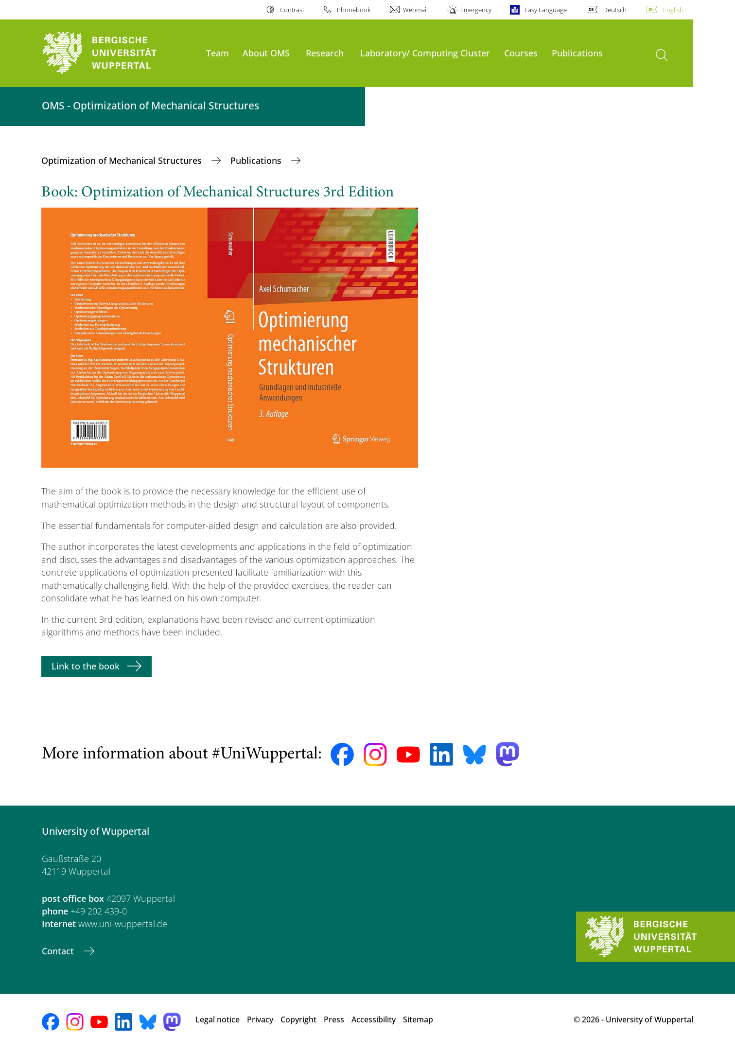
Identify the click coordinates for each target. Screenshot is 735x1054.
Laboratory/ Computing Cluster (425, 53)
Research (325, 53)
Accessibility (373, 1019)
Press (334, 1019)
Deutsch (615, 9)
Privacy (260, 1019)
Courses (521, 53)
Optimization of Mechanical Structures (122, 160)
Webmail (415, 9)
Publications (577, 53)
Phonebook (353, 9)
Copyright (298, 1019)
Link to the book (86, 666)
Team (217, 53)
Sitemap (418, 1019)
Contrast (292, 9)
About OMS (266, 53)
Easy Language (546, 9)
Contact (59, 951)
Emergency (475, 9)
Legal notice (217, 1019)
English (673, 9)
